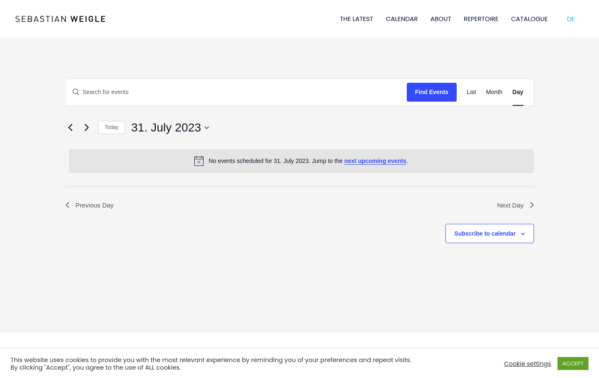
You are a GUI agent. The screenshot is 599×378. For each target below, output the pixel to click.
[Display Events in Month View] (494, 92)
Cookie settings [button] (527, 364)
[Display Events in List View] (471, 92)
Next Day (515, 205)
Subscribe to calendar (484, 234)
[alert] (301, 161)
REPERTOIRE (481, 18)
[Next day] (87, 128)
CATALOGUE (529, 18)
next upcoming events (375, 161)
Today (111, 127)
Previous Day (90, 205)
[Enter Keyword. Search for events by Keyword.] (236, 92)
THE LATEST (357, 18)
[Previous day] (70, 128)
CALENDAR (402, 18)
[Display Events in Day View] (518, 92)
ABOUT (440, 18)
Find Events (431, 92)
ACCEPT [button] (572, 364)
